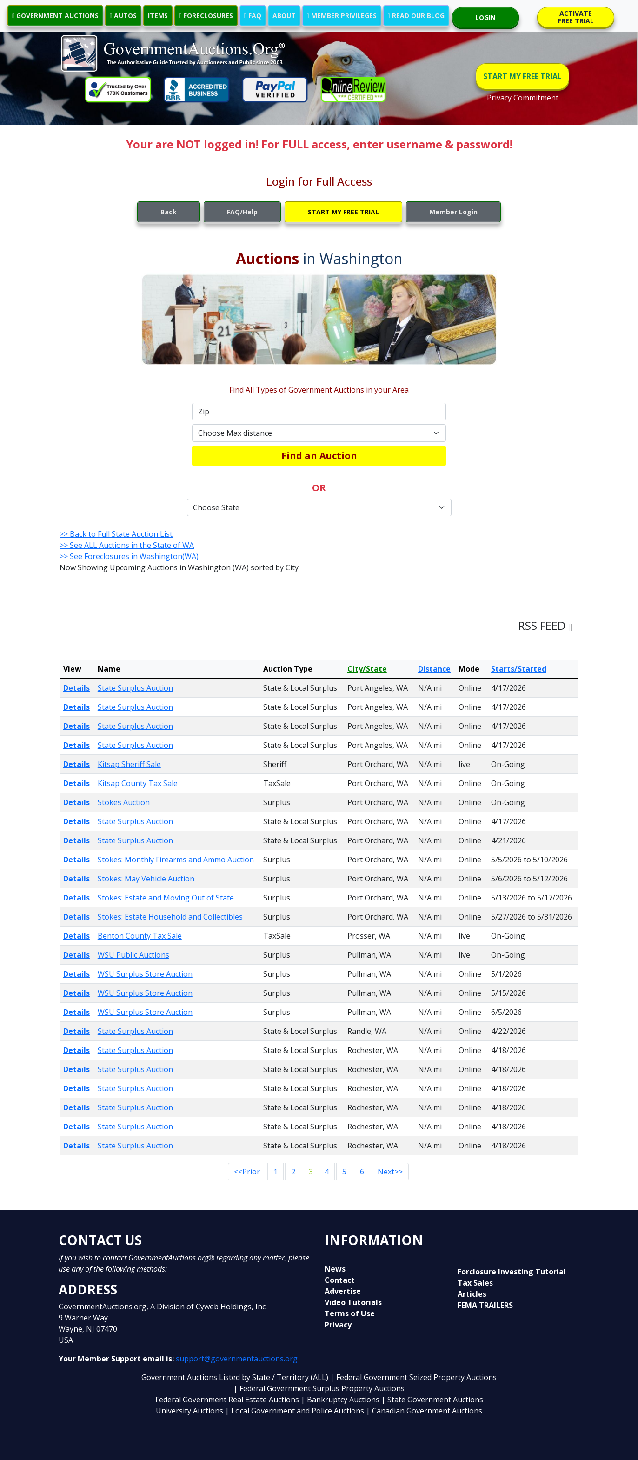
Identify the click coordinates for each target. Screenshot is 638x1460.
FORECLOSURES (206, 15)
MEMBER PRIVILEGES (342, 15)
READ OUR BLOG (416, 15)
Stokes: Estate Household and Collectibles (170, 917)
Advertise (343, 1291)
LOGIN (485, 17)
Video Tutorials (353, 1302)
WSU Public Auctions (133, 955)
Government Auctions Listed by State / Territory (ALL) (235, 1377)
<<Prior (247, 1172)
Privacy (338, 1325)
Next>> (390, 1172)
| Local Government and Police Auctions (294, 1411)
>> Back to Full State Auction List (116, 534)
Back (168, 211)
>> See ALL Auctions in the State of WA (127, 545)
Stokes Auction (124, 802)
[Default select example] (319, 433)
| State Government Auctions (432, 1399)
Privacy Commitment (522, 98)
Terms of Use (350, 1313)
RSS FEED (545, 625)
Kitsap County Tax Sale (138, 783)
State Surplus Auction (135, 688)
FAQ (252, 15)
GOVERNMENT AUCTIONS (55, 15)
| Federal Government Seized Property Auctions (413, 1377)
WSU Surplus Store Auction (145, 974)
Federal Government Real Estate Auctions (227, 1399)
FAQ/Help (242, 211)
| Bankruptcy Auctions (341, 1399)
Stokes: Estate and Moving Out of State (166, 898)
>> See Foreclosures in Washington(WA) (129, 556)
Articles (472, 1294)
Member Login (453, 211)
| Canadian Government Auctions (424, 1411)
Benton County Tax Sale (140, 936)
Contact (340, 1280)
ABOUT (284, 15)
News (335, 1269)
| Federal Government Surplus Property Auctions (319, 1388)
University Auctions (190, 1411)
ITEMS (158, 15)
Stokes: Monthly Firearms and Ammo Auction (176, 859)
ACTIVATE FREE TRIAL (576, 17)
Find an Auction (319, 455)
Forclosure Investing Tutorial (512, 1272)
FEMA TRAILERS (485, 1305)
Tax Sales (475, 1283)
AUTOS (123, 15)
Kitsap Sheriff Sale (129, 764)
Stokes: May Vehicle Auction (146, 878)
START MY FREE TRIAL (522, 76)
